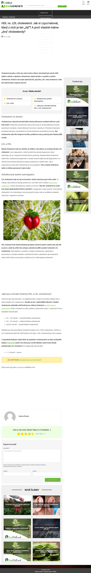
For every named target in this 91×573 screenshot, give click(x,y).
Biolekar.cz (5, 17)
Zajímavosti (44, 13)
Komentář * (6, 448)
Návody (42, 34)
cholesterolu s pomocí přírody (30, 360)
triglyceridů (11, 343)
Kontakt (54, 571)
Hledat (83, 2)
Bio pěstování (44, 39)
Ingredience (44, 50)
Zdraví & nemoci (45, 18)
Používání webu (48, 571)
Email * (35, 471)
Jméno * (5, 471)
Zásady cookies (39, 571)
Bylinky (42, 29)
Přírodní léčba (44, 23)
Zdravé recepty (45, 44)
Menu (88, 2)
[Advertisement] (31, 54)
